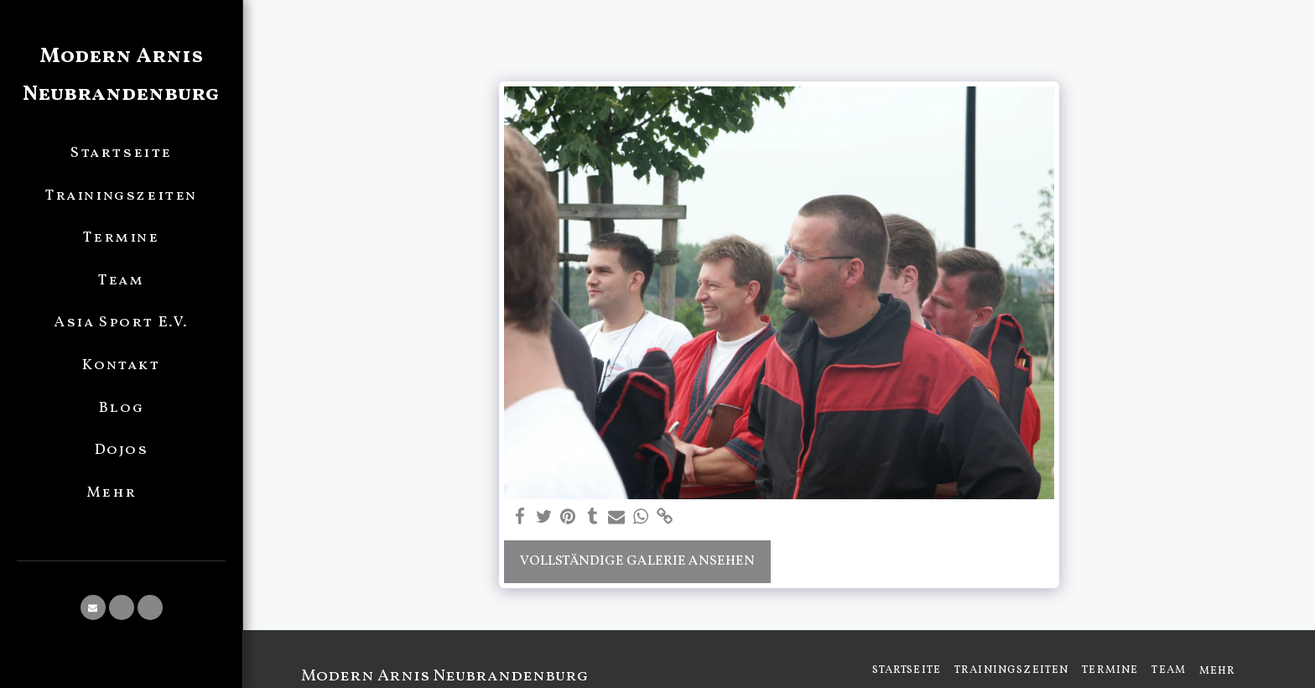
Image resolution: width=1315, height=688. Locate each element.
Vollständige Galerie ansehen (637, 561)
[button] (93, 607)
